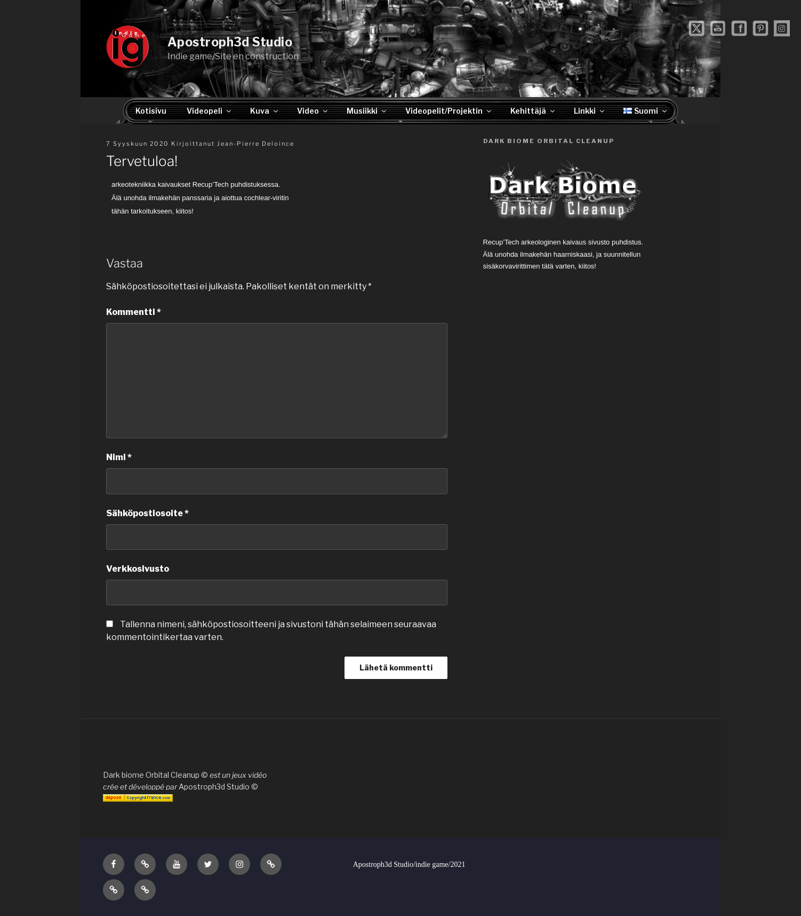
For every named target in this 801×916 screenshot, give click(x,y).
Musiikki (367, 110)
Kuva (264, 110)
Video (313, 110)
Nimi (119, 457)
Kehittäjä (533, 110)
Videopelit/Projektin (449, 110)
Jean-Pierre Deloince (255, 143)
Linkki (590, 110)
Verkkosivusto (137, 569)
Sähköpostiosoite (147, 513)
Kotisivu (150, 110)
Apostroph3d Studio (229, 42)
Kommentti (133, 312)
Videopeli (210, 110)
